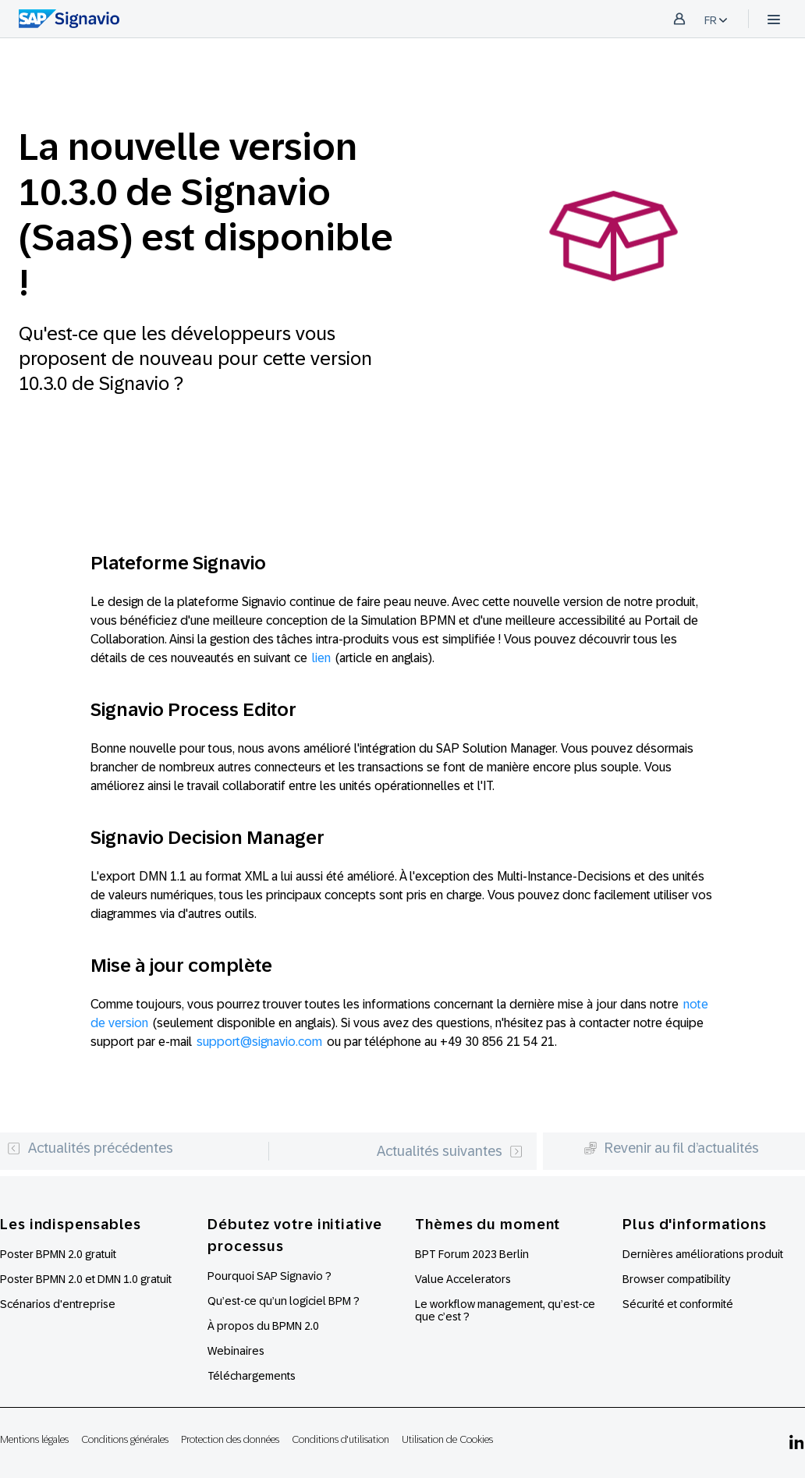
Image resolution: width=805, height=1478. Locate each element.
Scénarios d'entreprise (57, 1304)
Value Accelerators (463, 1279)
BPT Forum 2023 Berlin (472, 1254)
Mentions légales (34, 1439)
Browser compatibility (676, 1279)
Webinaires (235, 1351)
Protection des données (230, 1439)
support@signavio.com (259, 1041)
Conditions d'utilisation (340, 1439)
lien (321, 658)
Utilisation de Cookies (447, 1439)
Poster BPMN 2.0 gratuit (58, 1254)
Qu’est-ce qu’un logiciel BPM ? (283, 1301)
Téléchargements (251, 1376)
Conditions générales (124, 1439)
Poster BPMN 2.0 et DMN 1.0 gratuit (86, 1279)
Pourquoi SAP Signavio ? (269, 1276)
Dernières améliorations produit (702, 1254)
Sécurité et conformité (677, 1304)
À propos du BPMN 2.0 (263, 1326)
